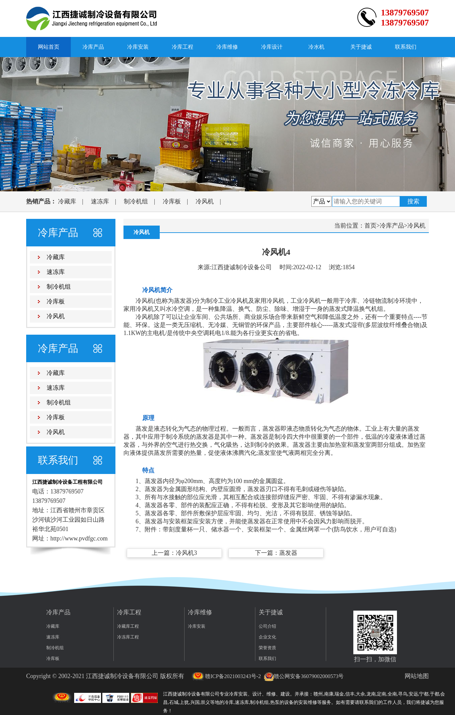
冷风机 (205, 201)
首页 (370, 225)
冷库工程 (182, 47)
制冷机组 (136, 201)
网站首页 (48, 47)
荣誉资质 (267, 647)
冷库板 (172, 201)
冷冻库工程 (128, 636)
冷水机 (316, 47)
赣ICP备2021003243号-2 (226, 676)
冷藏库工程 (128, 626)
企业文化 (267, 636)
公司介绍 (267, 626)
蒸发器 (288, 553)
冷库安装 (138, 47)
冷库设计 (272, 47)
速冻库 (100, 201)
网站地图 (417, 676)
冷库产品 (93, 47)
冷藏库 (67, 201)
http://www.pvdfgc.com (79, 538)
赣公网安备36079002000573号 (304, 676)
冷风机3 (186, 553)
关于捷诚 (361, 47)
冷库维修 (227, 47)
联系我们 (405, 47)
